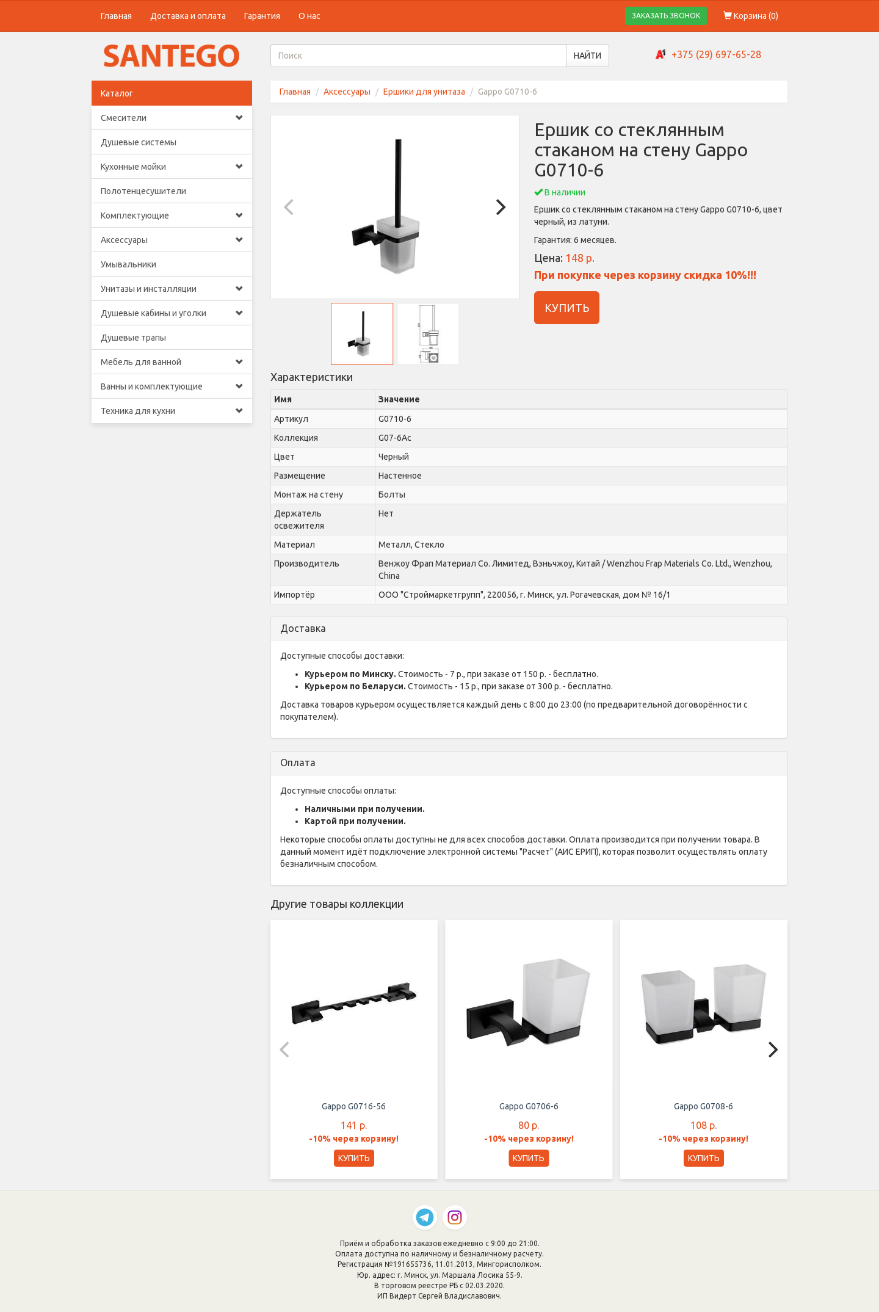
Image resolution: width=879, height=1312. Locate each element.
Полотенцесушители (143, 191)
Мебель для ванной (172, 362)
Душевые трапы (133, 337)
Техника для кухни (172, 410)
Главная (116, 16)
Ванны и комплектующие (172, 386)
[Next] (499, 207)
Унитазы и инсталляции (172, 288)
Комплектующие (172, 215)
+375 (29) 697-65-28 (716, 54)
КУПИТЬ (566, 308)
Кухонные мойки (172, 166)
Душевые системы (138, 142)
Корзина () (750, 16)
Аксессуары (172, 239)
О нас (309, 16)
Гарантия (262, 16)
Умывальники (128, 264)
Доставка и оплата (188, 16)
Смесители (172, 117)
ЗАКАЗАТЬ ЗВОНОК (666, 16)
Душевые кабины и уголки (172, 313)
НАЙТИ (587, 55)
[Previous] (290, 207)
